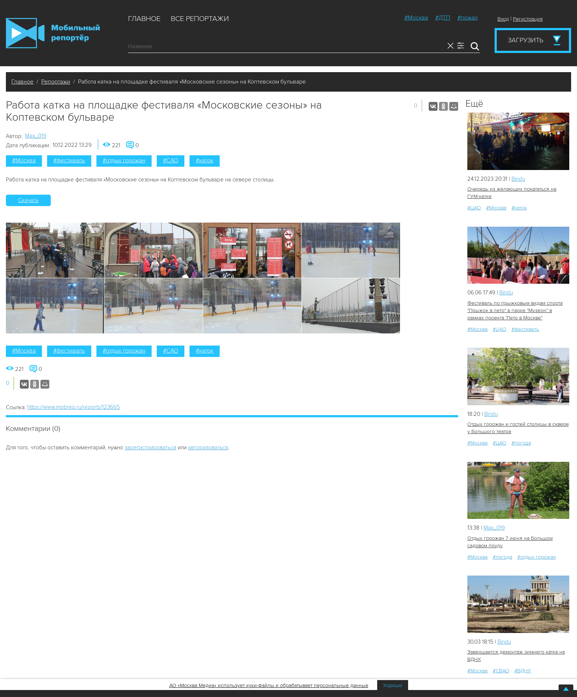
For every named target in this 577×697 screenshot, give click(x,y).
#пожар (467, 17)
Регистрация (528, 19)
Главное (144, 18)
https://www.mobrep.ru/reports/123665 (73, 407)
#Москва (416, 17)
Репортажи (55, 81)
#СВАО (501, 671)
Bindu (518, 179)
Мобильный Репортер (53, 33)
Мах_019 (35, 135)
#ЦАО (474, 208)
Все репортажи (200, 18)
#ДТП (442, 17)
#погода (521, 443)
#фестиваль (69, 160)
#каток (204, 160)
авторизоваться (208, 447)
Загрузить (525, 40)
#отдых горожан (124, 160)
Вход (503, 19)
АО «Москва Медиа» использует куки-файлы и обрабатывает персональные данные (268, 685)
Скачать (28, 200)
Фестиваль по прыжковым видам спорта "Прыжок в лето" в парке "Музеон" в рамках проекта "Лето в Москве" (515, 310)
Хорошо (392, 685)
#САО (170, 160)
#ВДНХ (522, 671)
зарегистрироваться (150, 447)
